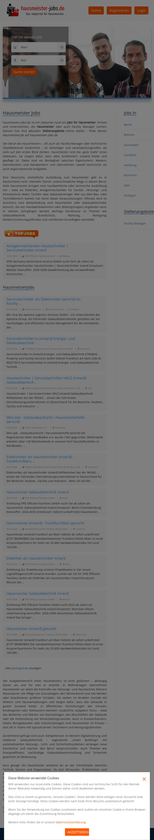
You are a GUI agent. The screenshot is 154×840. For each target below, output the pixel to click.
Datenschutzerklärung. (71, 822)
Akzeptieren (78, 832)
